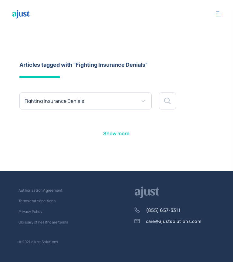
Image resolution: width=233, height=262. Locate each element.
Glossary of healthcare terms (43, 222)
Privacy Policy (30, 211)
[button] (167, 100)
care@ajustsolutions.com (167, 221)
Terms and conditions (37, 200)
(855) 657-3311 (157, 210)
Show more (116, 133)
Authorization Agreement (41, 190)
